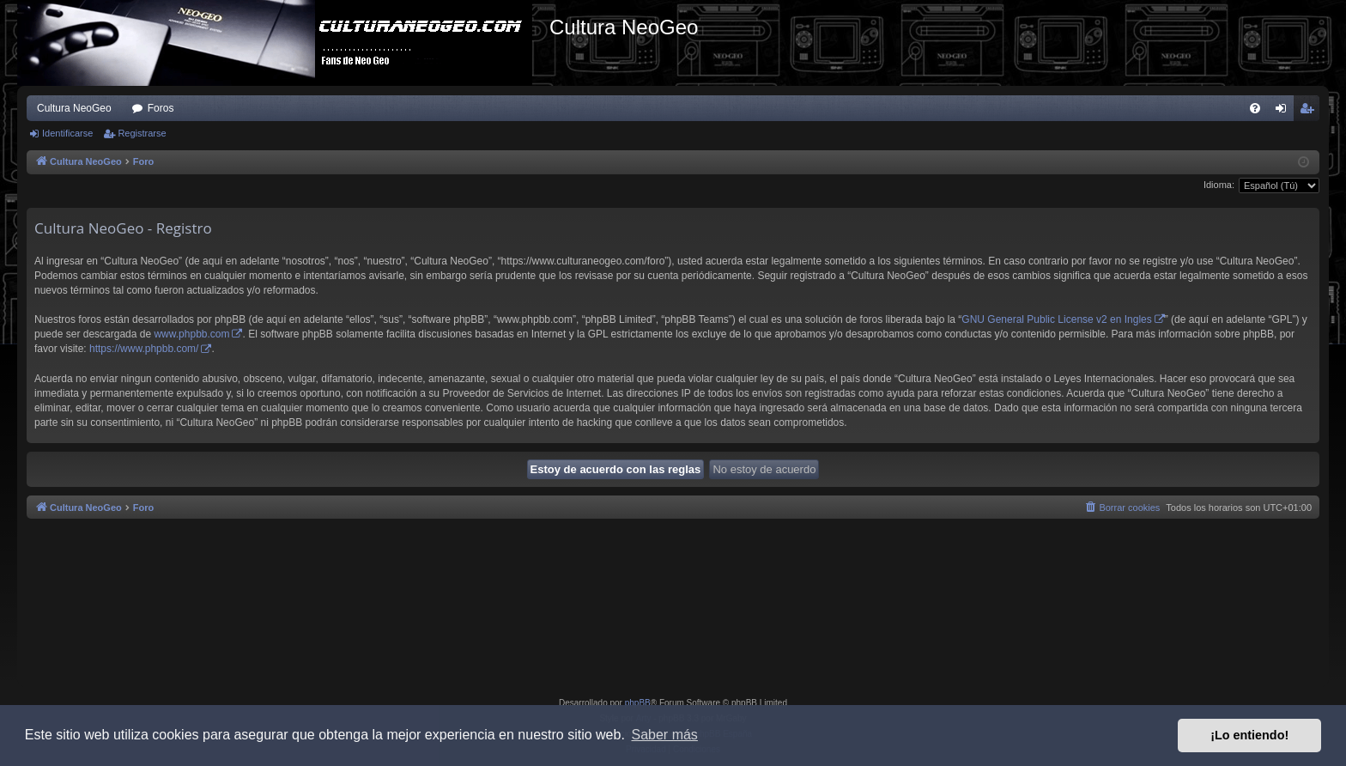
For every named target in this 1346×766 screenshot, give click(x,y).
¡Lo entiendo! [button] (1249, 735)
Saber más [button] (665, 734)
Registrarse (142, 133)
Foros (161, 108)
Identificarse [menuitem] (1285, 111)
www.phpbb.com (191, 334)
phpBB (638, 703)
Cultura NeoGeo (74, 108)
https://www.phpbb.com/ (143, 349)
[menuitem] (1255, 108)
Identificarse (67, 133)
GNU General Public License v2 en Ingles (1056, 319)
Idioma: (1219, 184)
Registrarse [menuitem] (1310, 111)
